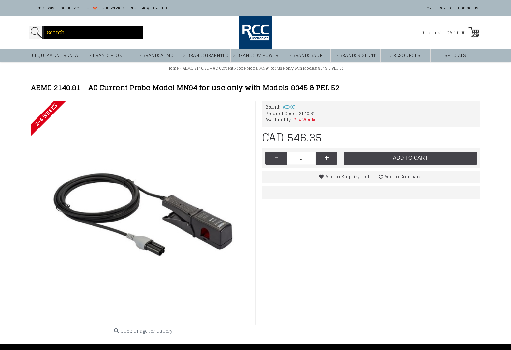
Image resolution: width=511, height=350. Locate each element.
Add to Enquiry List (347, 176)
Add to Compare (403, 176)
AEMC (289, 107)
